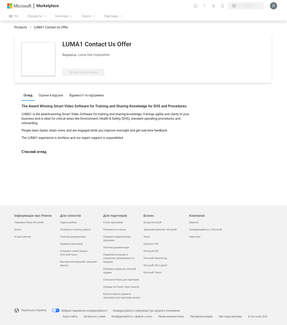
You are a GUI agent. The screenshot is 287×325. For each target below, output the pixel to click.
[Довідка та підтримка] (204, 6)
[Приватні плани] (222, 6)
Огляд (28, 95)
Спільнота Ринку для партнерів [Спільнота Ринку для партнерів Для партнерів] (121, 279)
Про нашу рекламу (230, 316)
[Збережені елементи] (213, 6)
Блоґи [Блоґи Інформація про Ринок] (17, 229)
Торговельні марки (201, 316)
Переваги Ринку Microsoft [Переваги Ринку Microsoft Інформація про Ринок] (28, 222)
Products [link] (20, 27)
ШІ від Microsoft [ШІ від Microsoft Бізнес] (152, 222)
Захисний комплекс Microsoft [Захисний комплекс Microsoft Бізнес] (160, 229)
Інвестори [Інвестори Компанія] (194, 236)
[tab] (29, 95)
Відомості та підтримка (86, 95)
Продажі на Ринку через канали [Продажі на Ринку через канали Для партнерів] (121, 286)
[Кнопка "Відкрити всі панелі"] (13, 16)
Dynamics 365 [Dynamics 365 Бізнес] (151, 243)
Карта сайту (70, 316)
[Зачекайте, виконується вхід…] (273, 5)
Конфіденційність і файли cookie (132, 316)
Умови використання (171, 316)
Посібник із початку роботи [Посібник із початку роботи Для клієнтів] (75, 229)
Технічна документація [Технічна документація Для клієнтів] (73, 236)
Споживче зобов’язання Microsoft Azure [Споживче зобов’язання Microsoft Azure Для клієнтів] (73, 252)
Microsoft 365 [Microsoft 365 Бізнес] (151, 251)
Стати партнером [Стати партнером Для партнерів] (113, 222)
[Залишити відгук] (195, 6)
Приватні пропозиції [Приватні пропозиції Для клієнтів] (71, 243)
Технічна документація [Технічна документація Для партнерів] (116, 247)
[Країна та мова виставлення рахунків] (246, 5)
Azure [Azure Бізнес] (147, 236)
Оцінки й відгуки (51, 95)
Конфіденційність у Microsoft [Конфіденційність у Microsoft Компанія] (205, 229)
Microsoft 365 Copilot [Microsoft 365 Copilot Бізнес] (155, 265)
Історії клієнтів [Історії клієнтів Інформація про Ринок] (22, 236)
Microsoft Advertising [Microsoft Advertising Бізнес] (155, 258)
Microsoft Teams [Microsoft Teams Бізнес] (153, 272)
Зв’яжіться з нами (95, 316)
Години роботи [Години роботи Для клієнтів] (68, 222)
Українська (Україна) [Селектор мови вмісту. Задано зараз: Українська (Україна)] (33, 310)
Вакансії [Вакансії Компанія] (194, 222)
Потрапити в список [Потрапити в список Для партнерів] (114, 229)
